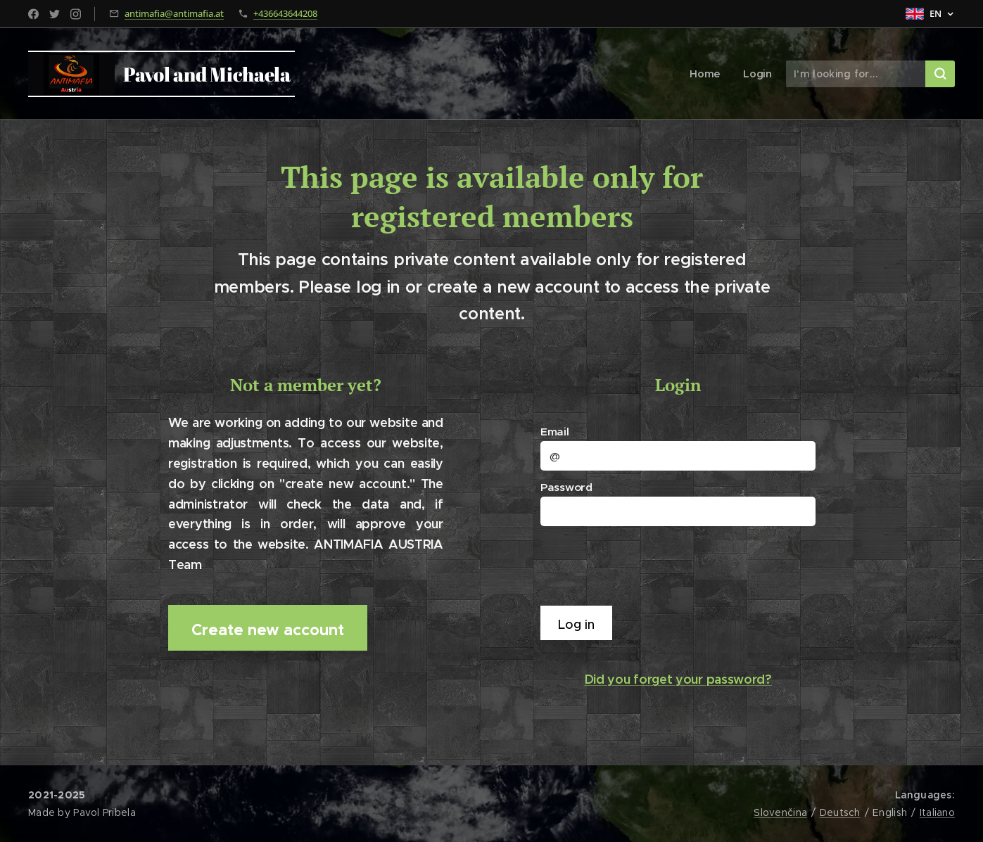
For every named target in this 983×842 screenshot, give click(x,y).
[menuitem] (709, 73)
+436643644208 (285, 13)
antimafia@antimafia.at (174, 13)
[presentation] (651, 564)
